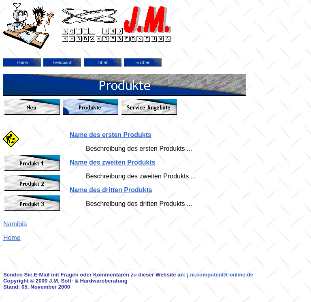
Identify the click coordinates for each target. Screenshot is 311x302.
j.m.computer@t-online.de (220, 275)
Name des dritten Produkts (111, 189)
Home (12, 237)
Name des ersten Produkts (110, 134)
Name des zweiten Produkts (113, 162)
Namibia (15, 224)
